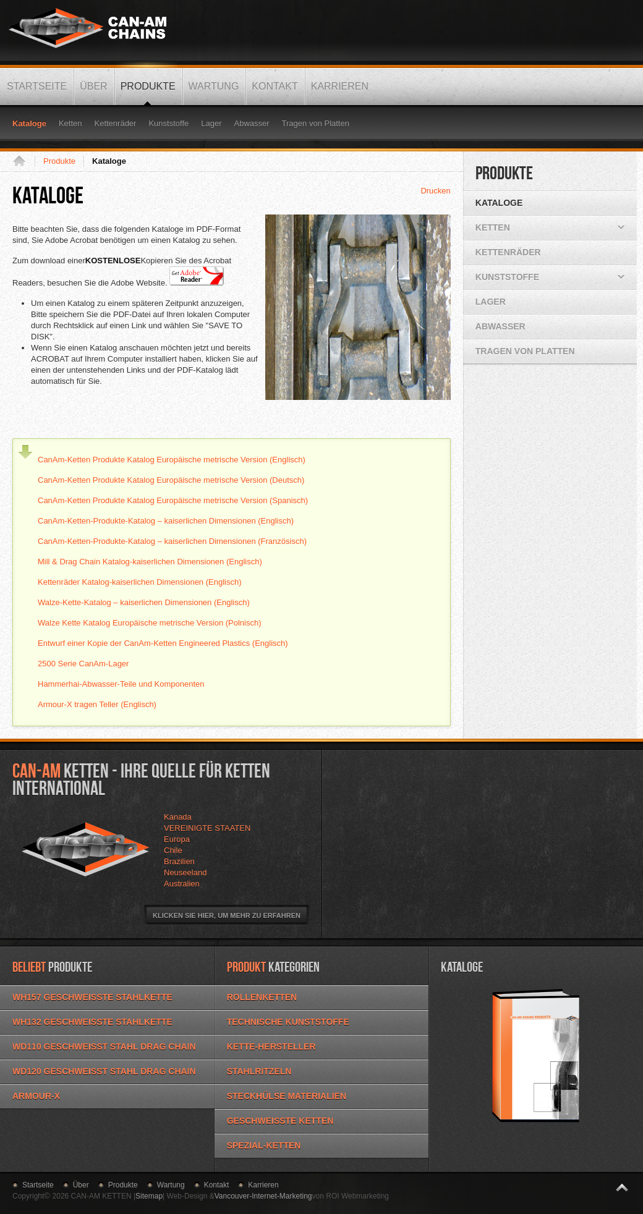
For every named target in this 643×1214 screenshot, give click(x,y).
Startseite (23, 161)
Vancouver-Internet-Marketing (263, 1196)
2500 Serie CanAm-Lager (83, 663)
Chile (173, 850)
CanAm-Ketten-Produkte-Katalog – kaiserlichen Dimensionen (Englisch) (166, 520)
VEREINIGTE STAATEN (207, 828)
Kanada (178, 816)
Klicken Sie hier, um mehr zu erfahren (226, 915)
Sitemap (149, 1196)
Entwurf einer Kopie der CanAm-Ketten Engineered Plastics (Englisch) (163, 643)
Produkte (59, 161)
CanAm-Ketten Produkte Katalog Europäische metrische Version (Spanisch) (173, 500)
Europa (177, 839)
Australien (182, 883)
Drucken (435, 190)
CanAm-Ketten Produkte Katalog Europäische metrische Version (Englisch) (171, 459)
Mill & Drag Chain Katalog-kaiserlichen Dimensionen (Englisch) (150, 561)
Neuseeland (185, 872)
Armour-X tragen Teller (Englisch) (97, 704)
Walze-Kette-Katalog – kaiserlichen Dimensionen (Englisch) (144, 602)
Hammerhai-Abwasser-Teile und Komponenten (121, 684)
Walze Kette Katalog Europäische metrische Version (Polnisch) (150, 622)
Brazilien (179, 861)
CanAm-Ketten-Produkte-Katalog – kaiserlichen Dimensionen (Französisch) (172, 541)
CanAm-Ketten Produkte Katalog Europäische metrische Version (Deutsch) (171, 480)
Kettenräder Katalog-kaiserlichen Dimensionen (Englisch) (140, 582)
